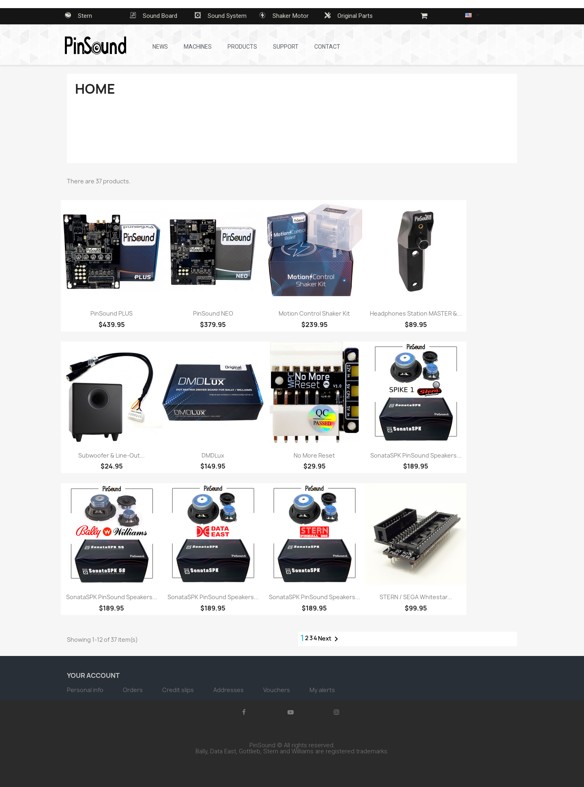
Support (285, 46)
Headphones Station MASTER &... (416, 313)
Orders (133, 690)
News (160, 46)
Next (329, 639)
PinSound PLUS (111, 313)
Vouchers (277, 690)
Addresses (229, 690)
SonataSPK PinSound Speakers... (416, 455)
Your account (93, 675)
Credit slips (178, 690)
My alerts (322, 690)
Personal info (86, 690)
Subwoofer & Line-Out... (111, 455)
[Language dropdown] (474, 15)
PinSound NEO (213, 313)
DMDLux (213, 455)
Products (242, 46)
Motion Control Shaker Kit (314, 313)
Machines (198, 46)
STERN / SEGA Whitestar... (416, 597)
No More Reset (314, 455)
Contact (327, 46)
